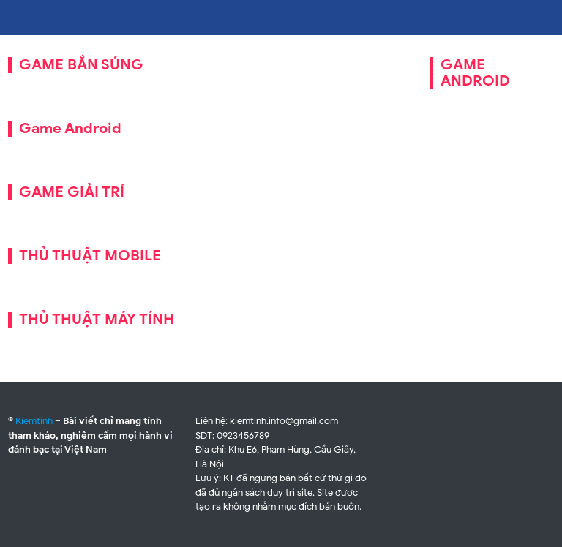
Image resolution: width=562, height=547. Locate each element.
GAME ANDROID (475, 73)
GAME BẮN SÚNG (81, 65)
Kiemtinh (34, 421)
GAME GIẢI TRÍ (71, 192)
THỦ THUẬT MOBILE (90, 255)
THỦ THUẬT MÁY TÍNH (96, 319)
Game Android (70, 128)
